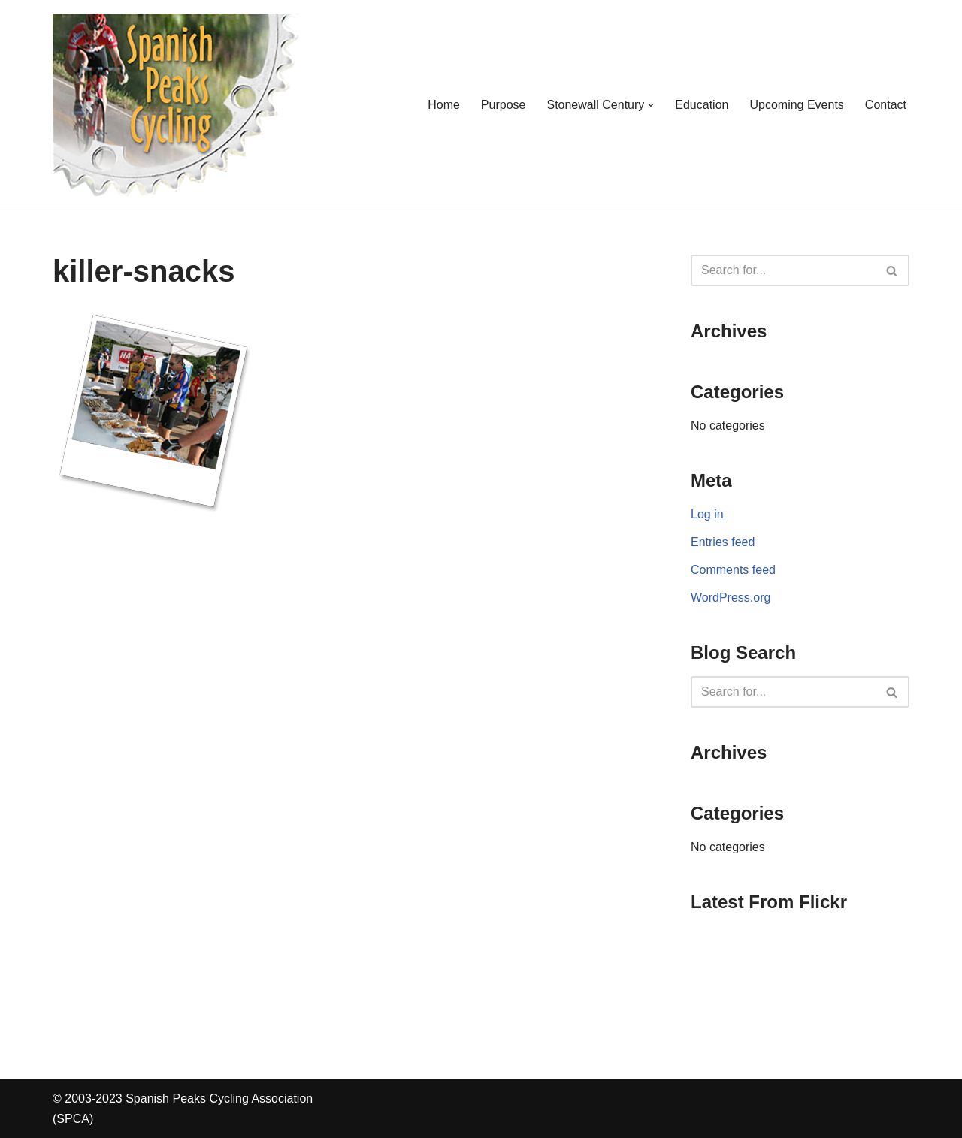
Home (444, 104)
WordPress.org (730, 597)
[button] (651, 105)
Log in (707, 514)
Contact (885, 104)
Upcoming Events (796, 104)
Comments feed (733, 569)
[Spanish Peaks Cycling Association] (176, 105)
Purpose (503, 104)
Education (701, 104)
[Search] (783, 270)
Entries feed (723, 542)
